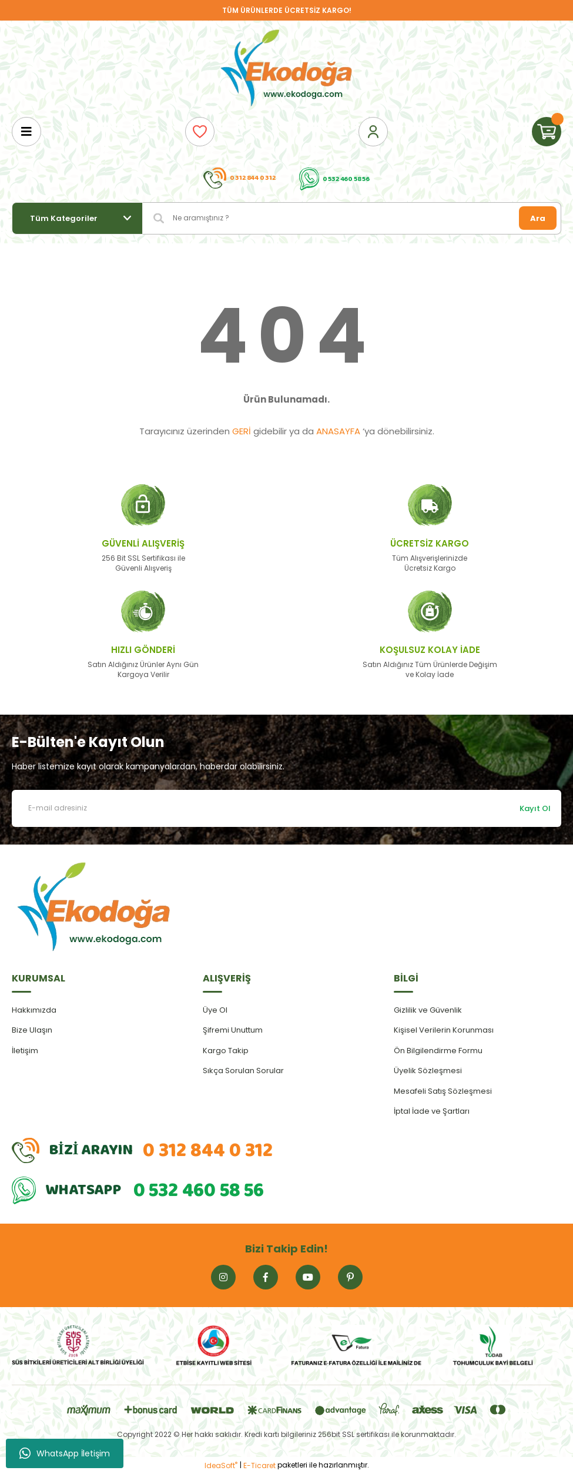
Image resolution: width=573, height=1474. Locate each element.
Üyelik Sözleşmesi (428, 1070)
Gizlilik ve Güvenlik (428, 1010)
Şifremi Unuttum (233, 1030)
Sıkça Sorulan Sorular (243, 1070)
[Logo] (287, 68)
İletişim (25, 1050)
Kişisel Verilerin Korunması (444, 1030)
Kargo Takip (226, 1050)
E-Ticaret (259, 1465)
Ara (537, 218)
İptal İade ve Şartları (432, 1111)
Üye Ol (215, 1010)
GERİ (241, 431)
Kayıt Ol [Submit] (535, 808)
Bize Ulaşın (32, 1030)
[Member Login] (373, 131)
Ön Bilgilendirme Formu (438, 1050)
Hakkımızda (34, 1010)
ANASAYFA (338, 431)
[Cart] (546, 131)
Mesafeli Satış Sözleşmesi (443, 1091)
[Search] (352, 218)
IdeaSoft (221, 1465)
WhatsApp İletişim (64, 1453)
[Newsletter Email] (286, 808)
